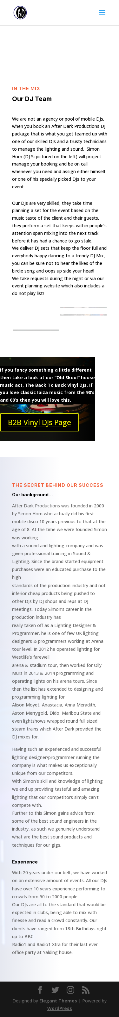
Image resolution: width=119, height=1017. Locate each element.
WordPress (59, 1008)
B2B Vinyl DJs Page (39, 422)
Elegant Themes (58, 1001)
